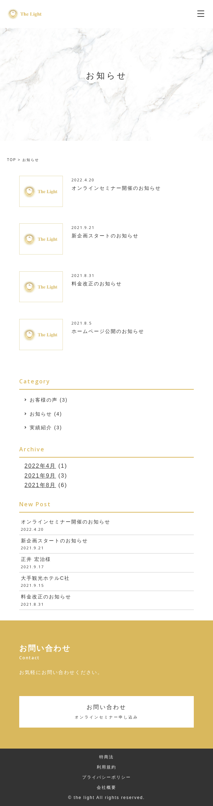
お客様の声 (44, 400)
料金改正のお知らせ (46, 596)
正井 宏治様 (36, 559)
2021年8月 (40, 485)
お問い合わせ (106, 711)
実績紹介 (41, 427)
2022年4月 (40, 466)
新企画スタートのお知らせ (54, 540)
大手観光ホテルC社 (45, 578)
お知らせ (41, 414)
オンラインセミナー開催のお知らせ (65, 521)
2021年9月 (40, 476)
